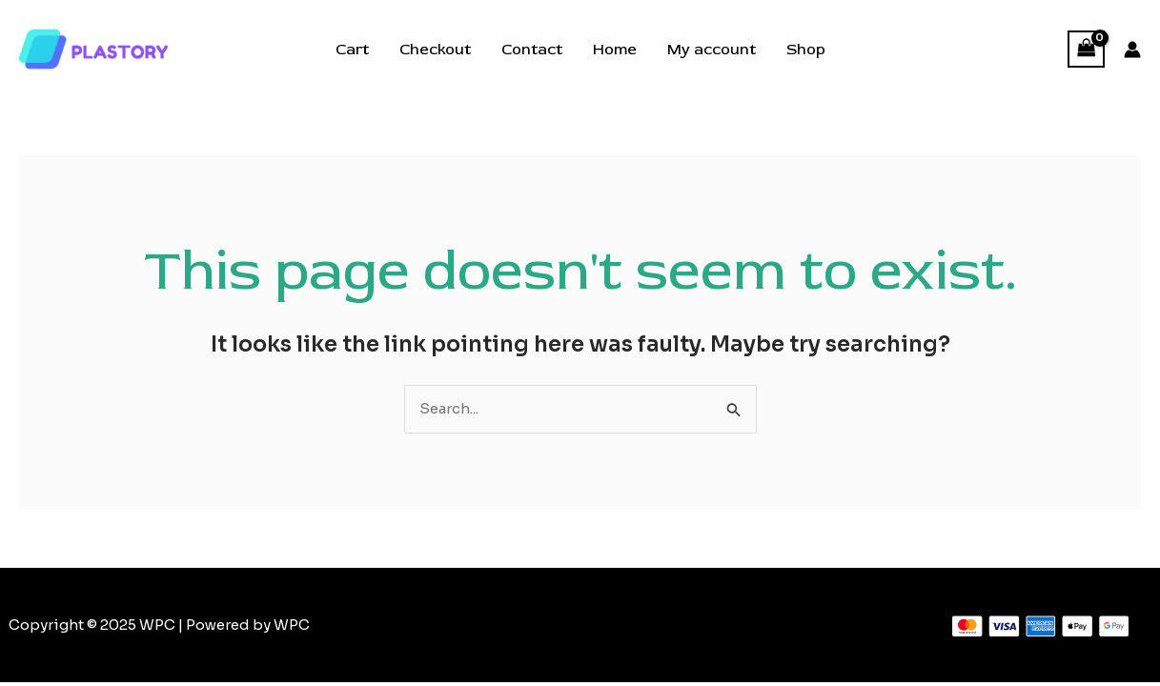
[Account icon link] (1132, 49)
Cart (352, 49)
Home (615, 49)
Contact (531, 49)
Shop (805, 49)
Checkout (435, 49)
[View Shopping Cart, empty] (1087, 49)
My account (711, 49)
